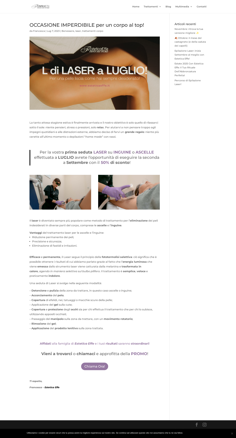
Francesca (39, 30)
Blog (168, 6)
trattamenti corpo (92, 30)
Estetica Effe (52, 387)
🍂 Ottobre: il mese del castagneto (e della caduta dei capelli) (190, 42)
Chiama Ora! (94, 366)
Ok (186, 433)
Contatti (201, 6)
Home (135, 6)
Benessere (68, 30)
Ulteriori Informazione (199, 433)
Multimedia (182, 6)
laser (78, 30)
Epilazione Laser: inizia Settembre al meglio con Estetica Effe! (189, 54)
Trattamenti (151, 6)
